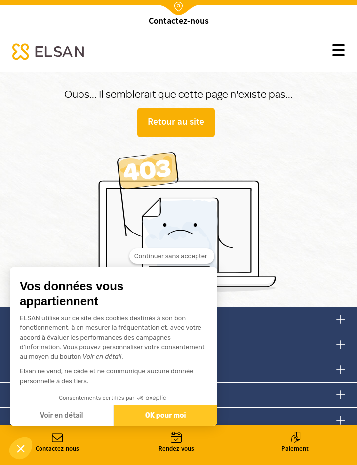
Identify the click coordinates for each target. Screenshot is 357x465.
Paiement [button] (295, 443)
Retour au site (176, 123)
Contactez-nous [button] (57, 443)
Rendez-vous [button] (176, 443)
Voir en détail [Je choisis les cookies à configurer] (61, 415)
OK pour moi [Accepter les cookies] (165, 415)
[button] (338, 52)
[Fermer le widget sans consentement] (171, 256)
